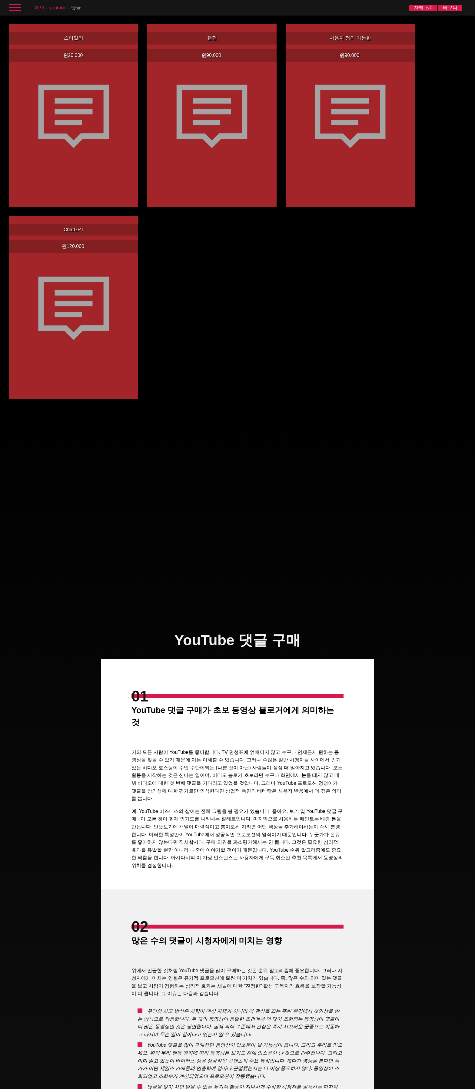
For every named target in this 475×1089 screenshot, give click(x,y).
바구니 (450, 7)
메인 (40, 7)
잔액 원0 (423, 7)
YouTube (57, 7)
